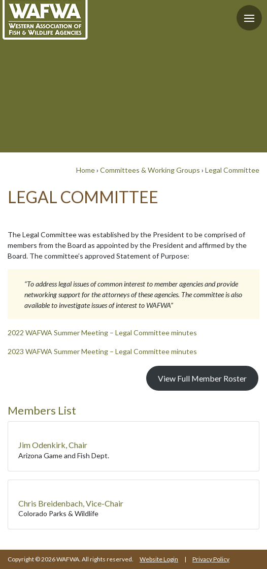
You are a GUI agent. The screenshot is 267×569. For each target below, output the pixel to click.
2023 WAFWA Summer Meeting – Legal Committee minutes (102, 351)
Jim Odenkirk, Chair (52, 445)
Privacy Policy (210, 559)
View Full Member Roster (202, 378)
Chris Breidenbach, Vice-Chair (70, 503)
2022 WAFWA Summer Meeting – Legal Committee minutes (102, 332)
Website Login (159, 559)
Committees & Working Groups (150, 170)
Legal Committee (232, 170)
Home (85, 170)
